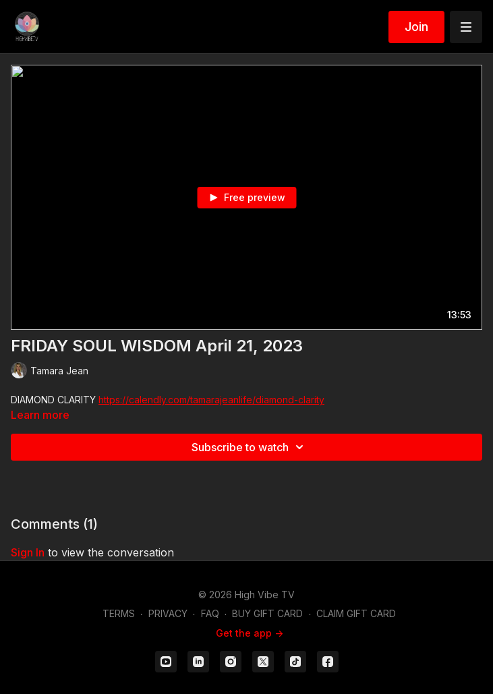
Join (416, 27)
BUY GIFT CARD (267, 613)
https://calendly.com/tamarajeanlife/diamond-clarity (211, 399)
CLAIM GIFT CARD (356, 613)
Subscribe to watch (250, 447)
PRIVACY (167, 613)
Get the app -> (249, 633)
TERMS (119, 613)
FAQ (210, 613)
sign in (28, 552)
